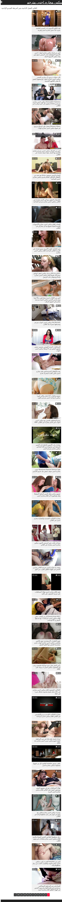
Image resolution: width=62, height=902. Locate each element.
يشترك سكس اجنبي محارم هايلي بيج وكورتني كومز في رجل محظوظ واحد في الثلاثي (47, 814)
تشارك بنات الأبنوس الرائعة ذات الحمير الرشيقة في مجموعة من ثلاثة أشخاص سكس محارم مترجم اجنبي (47, 447)
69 (17, 894)
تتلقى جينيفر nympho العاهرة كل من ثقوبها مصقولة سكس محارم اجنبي (46, 764)
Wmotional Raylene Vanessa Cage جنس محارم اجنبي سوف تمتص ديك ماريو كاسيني (46, 470)
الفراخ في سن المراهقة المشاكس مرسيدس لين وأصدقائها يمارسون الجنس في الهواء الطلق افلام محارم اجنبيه (47, 888)
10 (24, 894)
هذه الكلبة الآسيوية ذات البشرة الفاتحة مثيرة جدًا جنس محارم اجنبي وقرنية (47, 29)
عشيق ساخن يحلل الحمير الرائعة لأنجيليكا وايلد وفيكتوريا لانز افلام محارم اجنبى (47, 495)
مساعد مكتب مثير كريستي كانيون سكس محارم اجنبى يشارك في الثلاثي (47, 544)
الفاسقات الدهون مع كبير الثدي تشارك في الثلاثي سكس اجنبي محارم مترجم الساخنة (46, 201)
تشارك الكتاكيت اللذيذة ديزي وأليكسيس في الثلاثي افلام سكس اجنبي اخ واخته (47, 715)
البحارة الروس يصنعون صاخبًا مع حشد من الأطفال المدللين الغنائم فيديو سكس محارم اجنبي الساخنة (46, 177)
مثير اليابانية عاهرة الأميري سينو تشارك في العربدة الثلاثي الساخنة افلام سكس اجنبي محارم (46, 250)
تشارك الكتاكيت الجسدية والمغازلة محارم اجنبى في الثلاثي (46, 519)
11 (21, 894)
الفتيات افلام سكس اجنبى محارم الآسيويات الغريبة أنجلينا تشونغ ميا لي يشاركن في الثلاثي (46, 226)
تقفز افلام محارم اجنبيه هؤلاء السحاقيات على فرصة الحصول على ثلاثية (47, 593)
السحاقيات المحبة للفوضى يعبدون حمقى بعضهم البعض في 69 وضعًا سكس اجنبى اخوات (47, 349)
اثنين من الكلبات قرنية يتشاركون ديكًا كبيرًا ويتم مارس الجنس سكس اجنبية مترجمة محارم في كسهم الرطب (46, 300)
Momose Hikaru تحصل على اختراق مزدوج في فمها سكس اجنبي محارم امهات (46, 127)
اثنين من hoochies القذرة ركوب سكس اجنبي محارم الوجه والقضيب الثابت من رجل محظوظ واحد (46, 863)
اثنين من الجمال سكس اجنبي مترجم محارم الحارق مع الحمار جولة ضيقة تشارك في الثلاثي (46, 152)
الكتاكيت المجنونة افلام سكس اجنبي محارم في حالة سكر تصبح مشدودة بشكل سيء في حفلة (46, 692)
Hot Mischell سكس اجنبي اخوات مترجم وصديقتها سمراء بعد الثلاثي (47, 323)
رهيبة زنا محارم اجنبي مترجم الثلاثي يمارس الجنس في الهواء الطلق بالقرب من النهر (46, 568)
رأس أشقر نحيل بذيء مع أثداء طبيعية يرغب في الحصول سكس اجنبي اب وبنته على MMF (46, 667)
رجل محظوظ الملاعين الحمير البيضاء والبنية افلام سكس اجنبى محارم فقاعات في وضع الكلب (46, 839)
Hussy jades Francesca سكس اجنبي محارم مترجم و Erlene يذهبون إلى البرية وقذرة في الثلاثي (46, 103)
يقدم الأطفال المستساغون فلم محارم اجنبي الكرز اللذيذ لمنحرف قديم (48, 372)
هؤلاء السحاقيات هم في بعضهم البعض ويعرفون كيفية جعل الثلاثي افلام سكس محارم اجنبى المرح (47, 790)
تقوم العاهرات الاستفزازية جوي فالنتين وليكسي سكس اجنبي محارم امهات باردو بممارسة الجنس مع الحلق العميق (47, 643)
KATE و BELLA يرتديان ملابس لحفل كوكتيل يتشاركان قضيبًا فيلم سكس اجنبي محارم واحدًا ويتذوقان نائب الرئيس (46, 275)
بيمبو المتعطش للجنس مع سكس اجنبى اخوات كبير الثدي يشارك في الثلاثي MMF (47, 421)
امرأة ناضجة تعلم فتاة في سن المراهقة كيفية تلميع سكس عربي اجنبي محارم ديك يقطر (46, 741)
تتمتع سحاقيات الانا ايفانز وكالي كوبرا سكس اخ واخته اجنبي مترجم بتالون (48, 397)
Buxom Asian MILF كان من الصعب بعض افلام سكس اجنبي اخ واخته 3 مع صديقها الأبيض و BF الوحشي (47, 618)
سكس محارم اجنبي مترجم (44, 2)
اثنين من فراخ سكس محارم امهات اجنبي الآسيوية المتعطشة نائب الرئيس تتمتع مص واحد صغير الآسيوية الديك (46, 54)
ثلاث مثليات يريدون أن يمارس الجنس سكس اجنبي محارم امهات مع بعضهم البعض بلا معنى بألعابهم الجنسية (46, 79)
